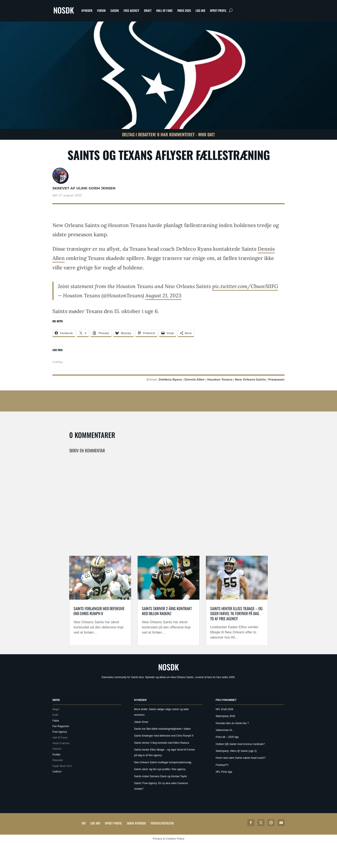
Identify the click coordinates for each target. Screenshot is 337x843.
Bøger (56, 709)
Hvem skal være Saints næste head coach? (241, 757)
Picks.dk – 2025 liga (227, 737)
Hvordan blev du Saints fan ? (232, 723)
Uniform (56, 771)
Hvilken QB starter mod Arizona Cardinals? (240, 744)
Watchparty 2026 (225, 716)
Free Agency (131, 10)
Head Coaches (60, 743)
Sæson (114, 10)
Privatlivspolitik (162, 823)
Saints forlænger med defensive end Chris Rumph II (99, 611)
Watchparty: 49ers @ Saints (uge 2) (236, 750)
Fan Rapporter (60, 726)
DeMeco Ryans (170, 379)
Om (84, 823)
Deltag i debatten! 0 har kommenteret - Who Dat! (168, 134)
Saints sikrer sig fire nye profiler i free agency (159, 769)
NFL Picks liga (224, 771)
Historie (56, 748)
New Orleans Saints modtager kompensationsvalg (162, 762)
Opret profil (218, 10)
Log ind (200, 10)
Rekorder (57, 760)
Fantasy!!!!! (222, 764)
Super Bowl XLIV (62, 766)
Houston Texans (219, 379)
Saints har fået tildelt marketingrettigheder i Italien (162, 728)
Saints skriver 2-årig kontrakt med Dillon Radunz (167, 611)
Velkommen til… (225, 730)
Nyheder (86, 10)
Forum (101, 10)
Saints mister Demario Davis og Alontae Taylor (160, 776)
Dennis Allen (194, 379)
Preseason (276, 379)
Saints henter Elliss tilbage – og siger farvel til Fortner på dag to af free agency (236, 613)
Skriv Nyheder (136, 823)
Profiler (56, 754)
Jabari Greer (141, 721)
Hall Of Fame (164, 10)
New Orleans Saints (250, 379)
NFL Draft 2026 (224, 709)
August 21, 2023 (163, 295)
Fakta (55, 720)
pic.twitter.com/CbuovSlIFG (245, 286)
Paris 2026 (184, 10)
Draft (148, 10)
